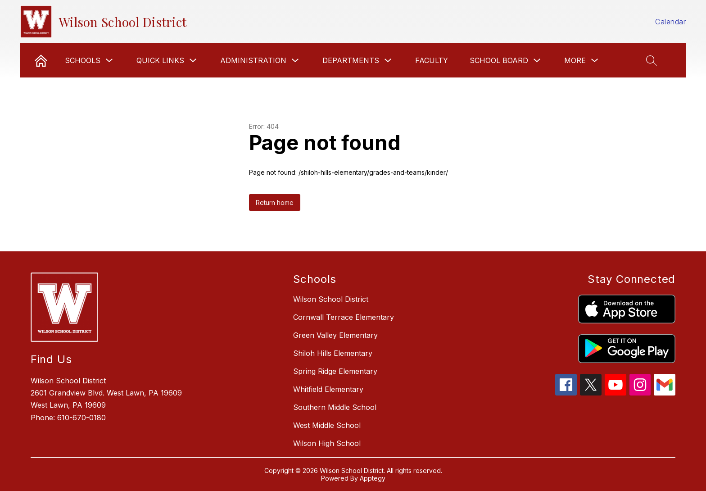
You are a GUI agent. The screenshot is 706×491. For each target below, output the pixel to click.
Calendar (670, 21)
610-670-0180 (81, 417)
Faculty (431, 60)
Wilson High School (327, 443)
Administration (253, 60)
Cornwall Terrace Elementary (343, 317)
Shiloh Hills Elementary (332, 353)
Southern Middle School (334, 407)
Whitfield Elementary (328, 389)
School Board (499, 60)
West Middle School (327, 425)
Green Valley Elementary (335, 335)
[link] (41, 60)
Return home (275, 202)
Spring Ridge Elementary (335, 371)
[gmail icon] (664, 392)
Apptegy (372, 478)
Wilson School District (330, 299)
